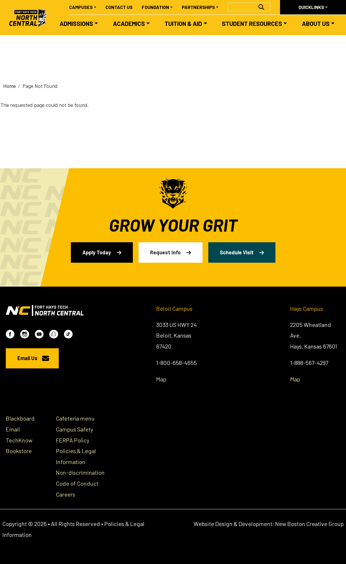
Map (161, 379)
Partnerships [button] (198, 7)
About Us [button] (316, 23)
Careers (65, 494)
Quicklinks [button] (311, 7)
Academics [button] (129, 23)
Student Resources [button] (252, 23)
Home (9, 86)
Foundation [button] (155, 7)
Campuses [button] (81, 7)
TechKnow (19, 440)
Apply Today (96, 252)
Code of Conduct (77, 483)
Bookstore (19, 450)
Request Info (165, 252)
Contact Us (119, 7)
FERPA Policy (72, 440)
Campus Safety (74, 429)
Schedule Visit (237, 252)
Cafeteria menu (75, 418)
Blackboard (20, 418)
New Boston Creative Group (309, 523)
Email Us (27, 358)
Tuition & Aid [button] (183, 23)
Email (13, 429)
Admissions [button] (76, 23)
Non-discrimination (80, 472)
